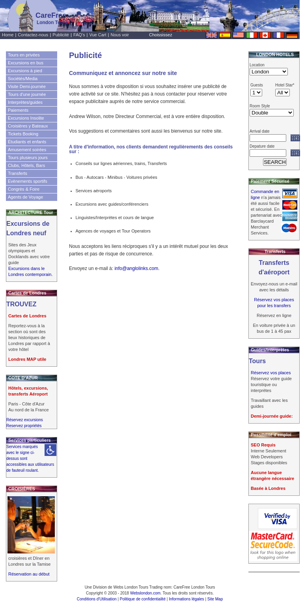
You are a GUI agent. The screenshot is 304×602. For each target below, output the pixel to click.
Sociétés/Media (22, 78)
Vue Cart (98, 34)
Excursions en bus (25, 62)
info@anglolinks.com (136, 268)
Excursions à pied (25, 70)
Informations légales (186, 599)
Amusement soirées (27, 149)
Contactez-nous (33, 34)
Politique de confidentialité (143, 599)
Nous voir (120, 34)
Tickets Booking (23, 133)
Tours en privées (24, 55)
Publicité (60, 34)
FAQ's (79, 34)
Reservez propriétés (23, 426)
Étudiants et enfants (27, 141)
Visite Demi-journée (27, 86)
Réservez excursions (24, 420)
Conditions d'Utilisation (97, 599)
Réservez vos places (271, 372)
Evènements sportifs (27, 181)
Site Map (215, 599)
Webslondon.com (145, 593)
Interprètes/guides (25, 102)
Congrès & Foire (23, 189)
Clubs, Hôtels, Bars (26, 165)
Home (7, 34)
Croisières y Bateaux (28, 126)
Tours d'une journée (27, 94)
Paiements (18, 110)
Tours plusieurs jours (28, 157)
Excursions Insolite (26, 118)
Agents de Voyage (25, 197)
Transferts (17, 173)
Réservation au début (29, 574)
